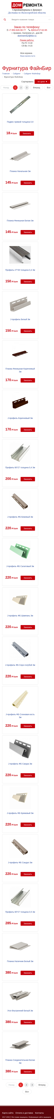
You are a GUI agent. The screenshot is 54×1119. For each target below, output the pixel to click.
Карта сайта (7, 1113)
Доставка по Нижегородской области (27, 12)
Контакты (39, 1113)
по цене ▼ (42, 81)
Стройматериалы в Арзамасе (27, 10)
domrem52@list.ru (27, 36)
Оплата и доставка (24, 1113)
